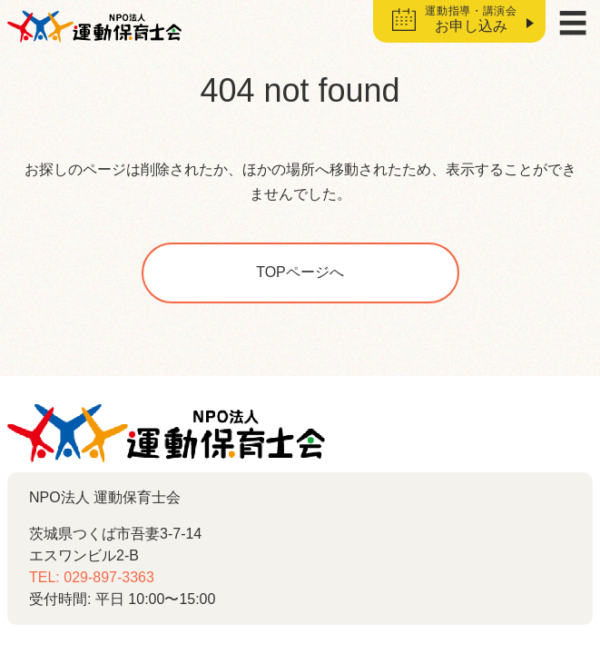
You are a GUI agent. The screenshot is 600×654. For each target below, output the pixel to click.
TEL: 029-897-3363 (91, 577)
